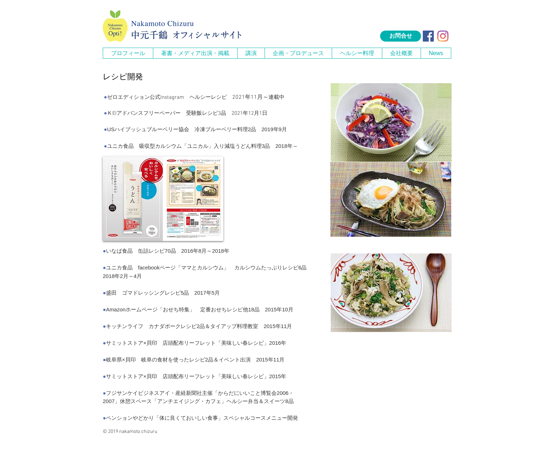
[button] (195, 53)
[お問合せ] (400, 36)
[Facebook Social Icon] (428, 36)
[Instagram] (442, 36)
